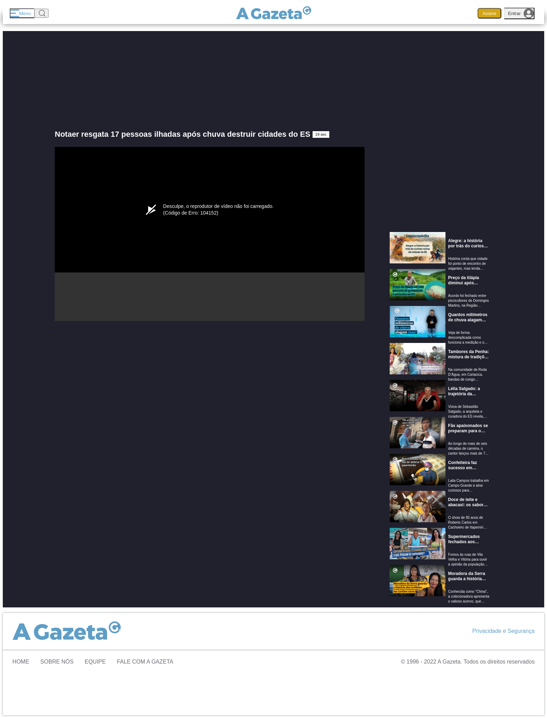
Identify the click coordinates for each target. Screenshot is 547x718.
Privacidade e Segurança (503, 631)
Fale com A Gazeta (145, 662)
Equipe (95, 662)
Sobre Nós (57, 662)
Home (21, 662)
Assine (489, 13)
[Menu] (22, 13)
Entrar (521, 13)
